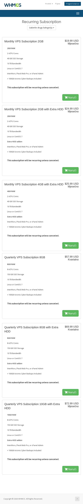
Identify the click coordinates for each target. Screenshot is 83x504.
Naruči (70, 97)
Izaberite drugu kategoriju (41, 27)
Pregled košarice (72, 4)
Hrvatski (49, 4)
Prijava (57, 4)
